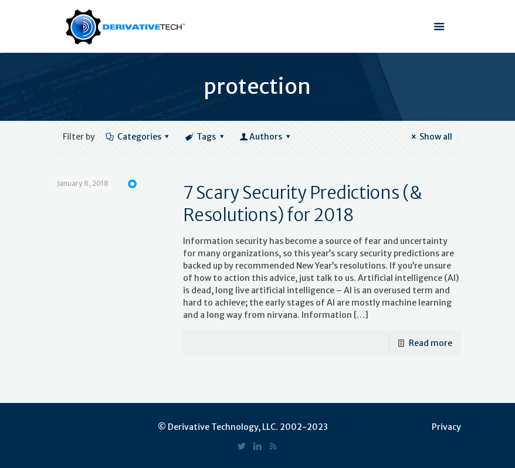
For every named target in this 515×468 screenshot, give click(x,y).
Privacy (446, 427)
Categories (138, 136)
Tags (205, 136)
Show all (430, 136)
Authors (265, 136)
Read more (430, 343)
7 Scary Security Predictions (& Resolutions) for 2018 (302, 204)
